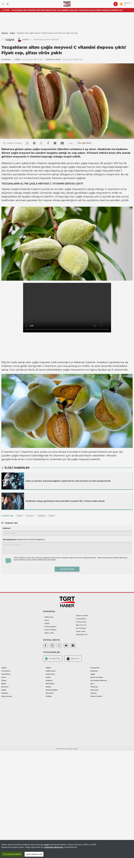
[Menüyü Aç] (7, 4)
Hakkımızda (48, 617)
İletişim (47, 623)
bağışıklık (7, 178)
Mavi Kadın (50, 684)
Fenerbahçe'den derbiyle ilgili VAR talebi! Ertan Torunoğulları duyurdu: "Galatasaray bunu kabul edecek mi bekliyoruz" (67, 10)
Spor (92, 684)
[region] (67, 849)
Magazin (49, 680)
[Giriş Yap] (115, 4)
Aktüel (3, 668)
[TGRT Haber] (67, 4)
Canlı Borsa (5, 671)
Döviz (3, 677)
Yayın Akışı (94, 690)
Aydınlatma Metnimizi (53, 847)
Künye (46, 620)
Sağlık (12, 33)
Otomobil (49, 693)
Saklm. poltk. (49, 633)
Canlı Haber (5, 674)
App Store (73, 658)
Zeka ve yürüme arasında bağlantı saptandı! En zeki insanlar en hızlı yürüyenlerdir (68, 481)
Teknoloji (94, 687)
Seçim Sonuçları (96, 677)
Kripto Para (50, 674)
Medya (48, 687)
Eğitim (3, 684)
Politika (49, 696)
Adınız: (7, 528)
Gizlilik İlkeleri (81, 619)
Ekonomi (4, 687)
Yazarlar (93, 693)
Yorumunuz (24, 539)
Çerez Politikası (50, 630)
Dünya (3, 680)
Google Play (52, 658)
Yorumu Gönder (67, 569)
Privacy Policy (81, 622)
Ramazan (94, 671)
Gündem (4, 693)
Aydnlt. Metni (81, 631)
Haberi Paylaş (12, 143)
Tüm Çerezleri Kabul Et (12, 854)
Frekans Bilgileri (50, 627)
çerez (46, 845)
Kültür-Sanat (50, 671)
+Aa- (70, 143)
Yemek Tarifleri (96, 696)
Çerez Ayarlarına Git (34, 854)
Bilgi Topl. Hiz (81, 625)
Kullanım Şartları (82, 615)
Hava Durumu (6, 696)
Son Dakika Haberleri (98, 680)
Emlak (3, 690)
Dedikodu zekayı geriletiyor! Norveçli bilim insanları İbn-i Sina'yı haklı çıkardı (65, 501)
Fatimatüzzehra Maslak (46, 39)
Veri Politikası (81, 628)
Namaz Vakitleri (52, 690)
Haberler (4, 33)
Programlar (95, 668)
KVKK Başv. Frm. (82, 635)
